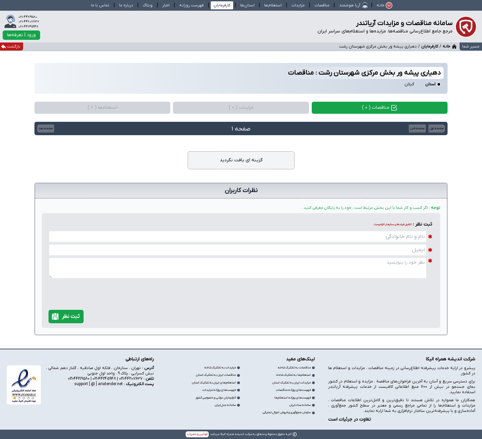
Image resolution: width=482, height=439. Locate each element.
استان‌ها (247, 5)
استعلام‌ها (273, 5)
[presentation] (398, 287)
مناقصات (321, 5)
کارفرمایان (429, 46)
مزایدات (298, 5)
